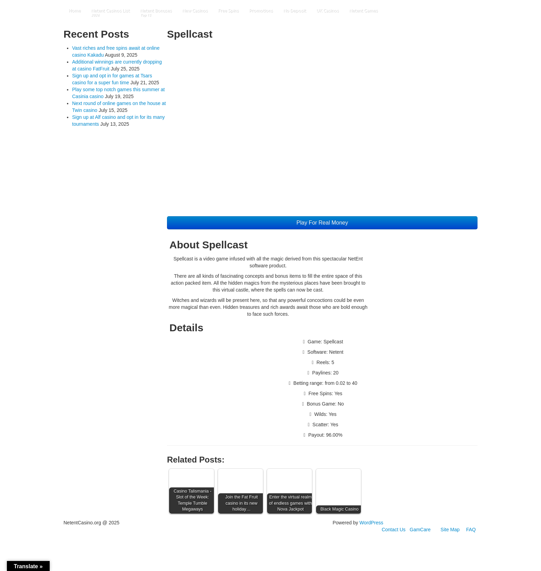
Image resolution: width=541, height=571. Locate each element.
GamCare (420, 529)
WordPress (371, 522)
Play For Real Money (322, 223)
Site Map (450, 529)
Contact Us (393, 529)
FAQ (471, 529)
